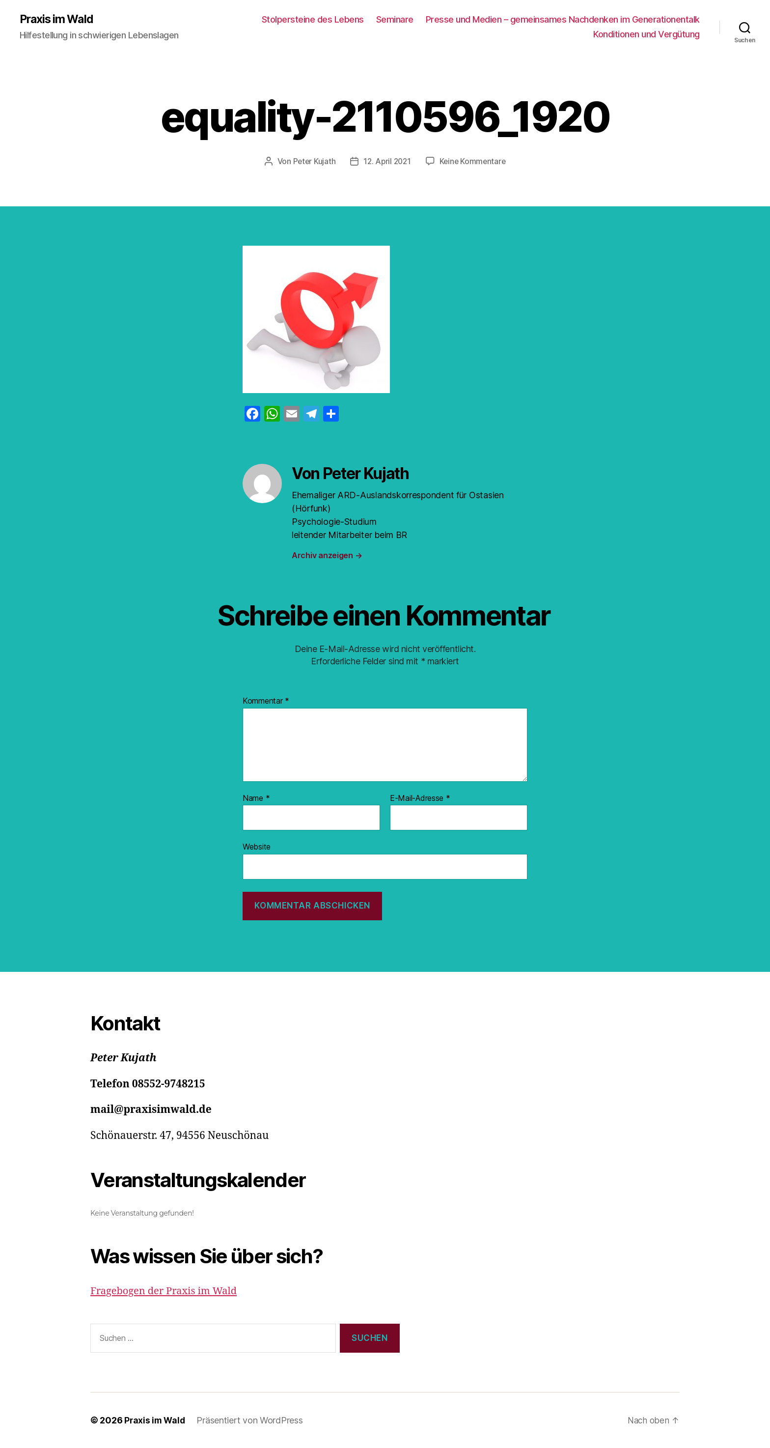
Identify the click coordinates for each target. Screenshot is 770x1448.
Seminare (394, 20)
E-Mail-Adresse (420, 798)
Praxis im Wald (58, 20)
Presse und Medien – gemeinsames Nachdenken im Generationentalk (563, 20)
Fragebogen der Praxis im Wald (167, 1291)
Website (257, 847)
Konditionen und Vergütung (646, 34)
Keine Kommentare (474, 162)
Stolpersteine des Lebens (313, 20)
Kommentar (266, 701)
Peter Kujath (312, 162)
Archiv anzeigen (327, 556)
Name (256, 798)
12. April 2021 (387, 162)
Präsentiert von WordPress (251, 1420)
